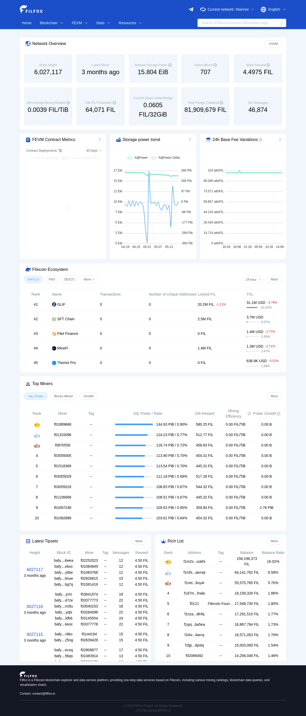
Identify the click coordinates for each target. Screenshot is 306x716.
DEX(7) (69, 279)
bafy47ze (63, 600)
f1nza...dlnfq (194, 614)
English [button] (277, 9)
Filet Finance (65, 333)
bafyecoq (63, 650)
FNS (52, 279)
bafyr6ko (64, 634)
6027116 (35, 606)
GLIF (58, 304)
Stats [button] (103, 23)
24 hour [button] (254, 280)
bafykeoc (64, 624)
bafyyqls (63, 612)
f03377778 (89, 624)
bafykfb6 (63, 618)
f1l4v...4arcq (194, 635)
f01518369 (62, 466)
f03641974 (89, 594)
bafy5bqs (63, 656)
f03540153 (89, 606)
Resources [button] (130, 23)
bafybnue (63, 578)
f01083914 (89, 656)
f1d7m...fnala (194, 593)
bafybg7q (63, 584)
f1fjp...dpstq (194, 645)
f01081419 (89, 584)
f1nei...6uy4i (194, 583)
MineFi (60, 348)
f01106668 (62, 497)
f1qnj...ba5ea (194, 624)
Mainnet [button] (244, 9)
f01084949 (89, 566)
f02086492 (194, 656)
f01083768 (89, 572)
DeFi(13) (33, 279)
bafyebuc (63, 566)
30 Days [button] (94, 150)
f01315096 (62, 435)
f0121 (194, 604)
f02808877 (89, 650)
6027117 (35, 569)
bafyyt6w (64, 572)
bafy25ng (63, 640)
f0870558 (62, 445)
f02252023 (89, 560)
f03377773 (89, 600)
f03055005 (62, 455)
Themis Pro (64, 363)
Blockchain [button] (51, 23)
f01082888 (62, 518)
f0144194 (89, 634)
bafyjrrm (63, 594)
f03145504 (89, 618)
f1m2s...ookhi (194, 561)
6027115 (35, 634)
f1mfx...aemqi (194, 572)
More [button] (89, 279)
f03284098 (89, 612)
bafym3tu (63, 606)
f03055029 (62, 476)
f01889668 (62, 424)
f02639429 (89, 640)
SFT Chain (63, 319)
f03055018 (62, 487)
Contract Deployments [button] (44, 151)
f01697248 (62, 508)
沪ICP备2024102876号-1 (153, 710)
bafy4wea (63, 560)
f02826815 (89, 578)
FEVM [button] (80, 23)
